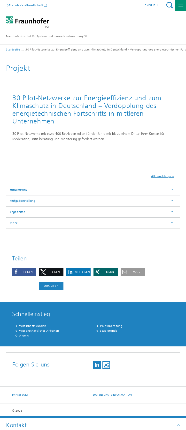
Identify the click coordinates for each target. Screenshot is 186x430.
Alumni (24, 335)
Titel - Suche (169, 5)
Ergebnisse (17, 212)
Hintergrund (18, 189)
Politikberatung (111, 326)
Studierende (108, 330)
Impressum (20, 394)
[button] (24, 272)
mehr (13, 223)
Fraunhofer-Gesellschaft (26, 5)
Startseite (13, 49)
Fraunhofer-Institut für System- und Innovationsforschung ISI (46, 36)
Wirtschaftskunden (32, 326)
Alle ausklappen (162, 176)
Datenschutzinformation (112, 394)
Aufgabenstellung (22, 200)
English (151, 5)
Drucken (51, 285)
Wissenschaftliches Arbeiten (39, 330)
